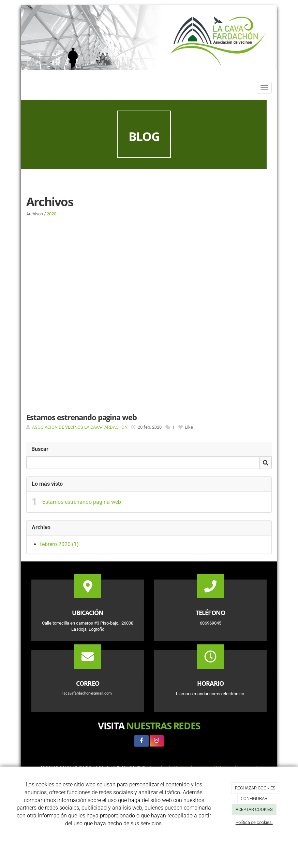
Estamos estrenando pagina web (81, 502)
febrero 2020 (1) (59, 544)
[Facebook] (141, 741)
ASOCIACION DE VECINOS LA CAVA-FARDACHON (80, 427)
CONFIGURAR (254, 798)
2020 (51, 213)
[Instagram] (157, 741)
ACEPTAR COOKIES (254, 809)
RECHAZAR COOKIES (255, 787)
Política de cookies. (254, 822)
